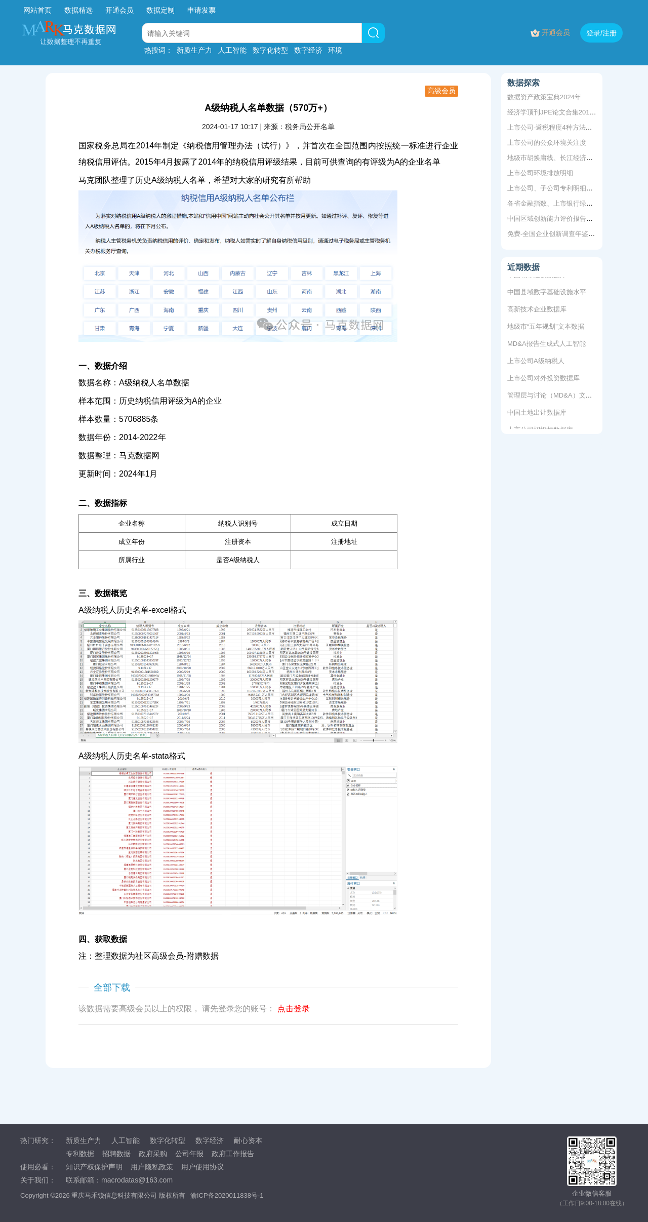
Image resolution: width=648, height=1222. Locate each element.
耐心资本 (248, 1140)
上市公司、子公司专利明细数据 (553, 188)
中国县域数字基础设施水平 (546, 293)
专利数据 (80, 1154)
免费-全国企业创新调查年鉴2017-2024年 (567, 234)
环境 (335, 50)
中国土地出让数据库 (536, 413)
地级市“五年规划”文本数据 (545, 327)
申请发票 (201, 10)
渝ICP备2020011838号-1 (227, 1195)
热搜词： (158, 50)
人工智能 (232, 50)
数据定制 (160, 10)
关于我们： (38, 1180)
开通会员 (120, 10)
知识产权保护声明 (94, 1167)
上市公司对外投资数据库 (543, 379)
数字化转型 (270, 50)
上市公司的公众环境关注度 (546, 142)
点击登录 (293, 1008)
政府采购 (153, 1154)
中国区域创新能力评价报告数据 (553, 218)
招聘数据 (116, 1154)
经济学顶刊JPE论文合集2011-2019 (558, 112)
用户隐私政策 (152, 1167)
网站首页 (37, 10)
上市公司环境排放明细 (540, 173)
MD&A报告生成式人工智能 (546, 344)
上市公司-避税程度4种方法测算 (553, 127)
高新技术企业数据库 (536, 310)
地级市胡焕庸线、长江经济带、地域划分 (566, 158)
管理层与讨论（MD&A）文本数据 (556, 396)
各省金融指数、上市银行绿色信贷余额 (563, 203)
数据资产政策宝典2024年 (544, 97)
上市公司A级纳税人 (535, 362)
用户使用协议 (202, 1167)
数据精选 (78, 10)
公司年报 (189, 1154)
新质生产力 (194, 50)
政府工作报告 (233, 1154)
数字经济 (308, 50)
